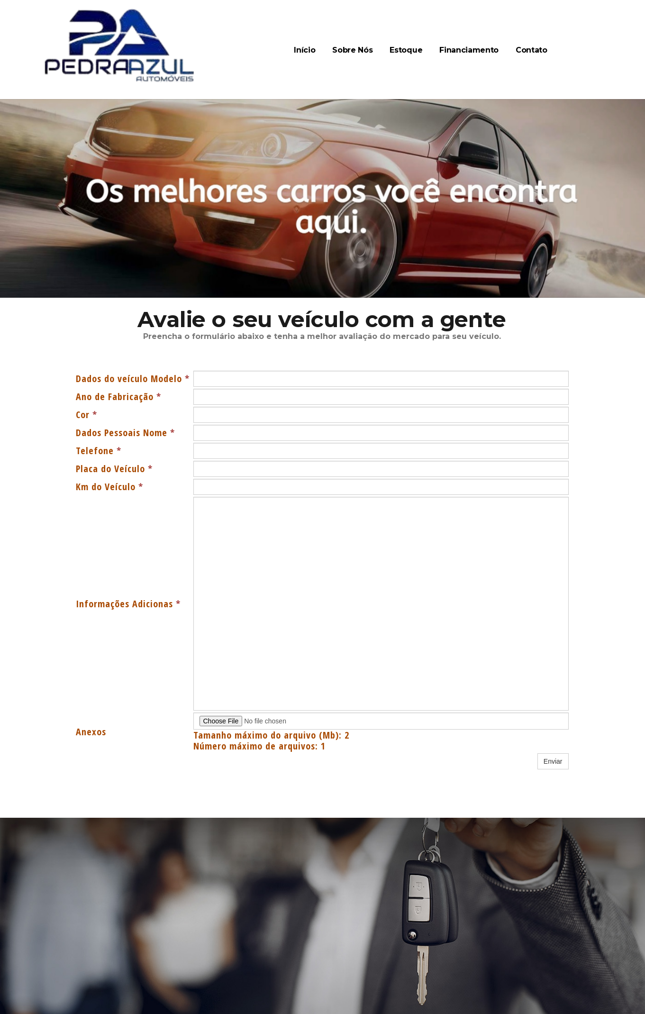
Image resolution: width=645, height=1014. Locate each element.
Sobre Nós (352, 50)
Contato (531, 50)
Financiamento (469, 50)
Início (304, 50)
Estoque (406, 50)
